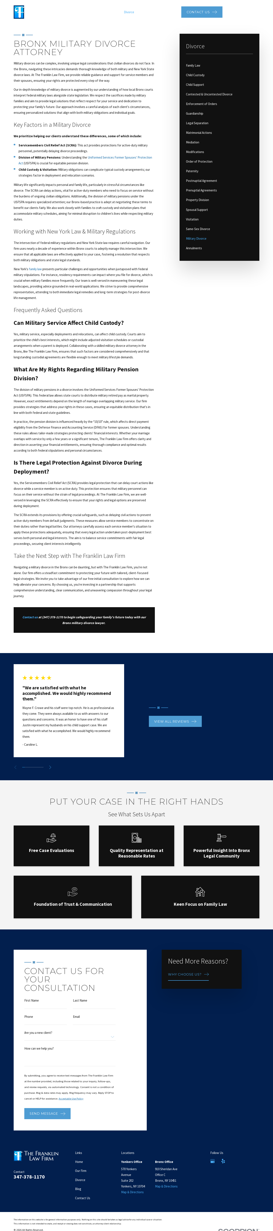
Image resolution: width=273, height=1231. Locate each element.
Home (79, 1162)
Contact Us (82, 1198)
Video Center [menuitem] (168, 12)
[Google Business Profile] (212, 1161)
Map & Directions (132, 1192)
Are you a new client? (38, 1038)
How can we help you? (39, 1054)
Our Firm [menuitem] (114, 12)
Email (76, 1022)
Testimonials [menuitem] (146, 12)
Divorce (80, 1180)
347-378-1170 (243, 11)
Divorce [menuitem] (129, 12)
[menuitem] (219, 65)
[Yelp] (223, 1161)
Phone (28, 1022)
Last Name (80, 1006)
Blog (78, 1189)
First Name (31, 1006)
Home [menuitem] (100, 12)
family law (35, 269)
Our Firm (80, 1171)
